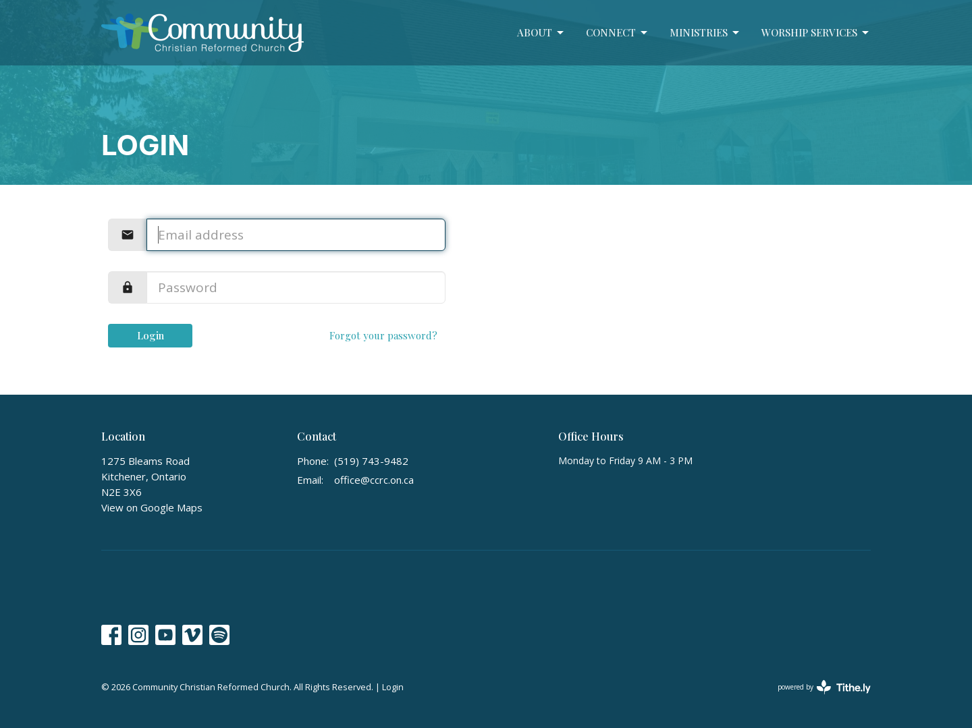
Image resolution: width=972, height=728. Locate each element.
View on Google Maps (151, 507)
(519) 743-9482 (371, 461)
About (541, 33)
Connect (617, 33)
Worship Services (816, 33)
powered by (824, 687)
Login (150, 335)
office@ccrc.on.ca (374, 479)
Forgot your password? (383, 335)
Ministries (705, 33)
